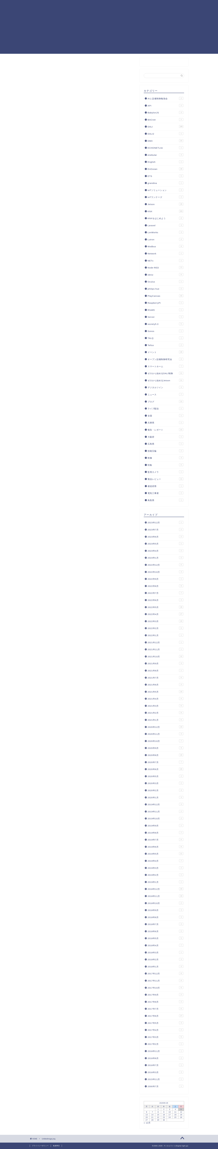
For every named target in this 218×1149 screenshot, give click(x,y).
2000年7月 (165, 1086)
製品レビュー (165, 478)
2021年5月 (165, 691)
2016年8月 (165, 1058)
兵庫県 (165, 422)
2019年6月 (165, 846)
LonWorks (165, 232)
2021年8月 (165, 670)
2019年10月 (165, 818)
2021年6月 (165, 684)
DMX (165, 140)
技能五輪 (165, 450)
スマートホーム (165, 366)
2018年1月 (165, 966)
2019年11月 (165, 811)
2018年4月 (165, 945)
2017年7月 (165, 1008)
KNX (134, 4)
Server (165, 316)
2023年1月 (165, 557)
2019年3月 (165, 867)
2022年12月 (165, 564)
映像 (165, 457)
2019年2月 (165, 874)
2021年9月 (165, 663)
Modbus (165, 246)
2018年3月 (165, 952)
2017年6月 (165, 1015)
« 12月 (147, 1123)
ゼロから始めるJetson (165, 380)
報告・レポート (165, 429)
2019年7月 (165, 839)
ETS (165, 176)
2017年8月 (165, 1001)
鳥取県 (165, 500)
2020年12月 (165, 726)
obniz (165, 274)
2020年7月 (165, 762)
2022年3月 (165, 621)
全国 (165, 415)
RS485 (165, 309)
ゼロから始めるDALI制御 (165, 373)
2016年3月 (165, 1072)
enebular (165, 154)
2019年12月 (165, 804)
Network (165, 253)
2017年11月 (165, 980)
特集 (165, 464)
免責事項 (56, 1145)
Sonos (165, 331)
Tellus (165, 345)
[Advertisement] (109, 34)
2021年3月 (165, 705)
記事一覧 (89, 4)
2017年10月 (165, 987)
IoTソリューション (165, 190)
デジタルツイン (165, 387)
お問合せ (84, 10)
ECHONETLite (165, 147)
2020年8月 (165, 755)
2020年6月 (165, 769)
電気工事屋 (165, 493)
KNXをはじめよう (165, 218)
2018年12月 (165, 888)
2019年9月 (165, 825)
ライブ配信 (165, 408)
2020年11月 (165, 733)
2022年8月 (165, 585)
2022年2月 (165, 628)
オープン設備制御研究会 (165, 359)
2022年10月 (165, 571)
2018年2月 (165, 959)
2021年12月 (165, 642)
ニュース (165, 394)
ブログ (165, 401)
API (165, 105)
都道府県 (165, 486)
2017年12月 (165, 973)
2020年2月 (165, 790)
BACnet (165, 119)
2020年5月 (165, 776)
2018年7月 (165, 924)
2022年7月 (165, 592)
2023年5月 (165, 543)
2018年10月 (165, 903)
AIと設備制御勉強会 (165, 98)
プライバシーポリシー (40, 1145)
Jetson (165, 204)
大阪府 (165, 436)
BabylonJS (165, 112)
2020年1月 (165, 797)
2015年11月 (165, 1079)
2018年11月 (165, 896)
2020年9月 (165, 747)
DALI (122, 4)
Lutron (165, 239)
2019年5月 (165, 853)
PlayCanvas (150, 4)
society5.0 (165, 323)
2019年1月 (165, 881)
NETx (165, 260)
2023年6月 (165, 536)
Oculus (165, 281)
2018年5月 (165, 938)
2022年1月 (165, 635)
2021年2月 (165, 712)
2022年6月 (165, 600)
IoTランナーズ (165, 197)
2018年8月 (165, 917)
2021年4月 (165, 698)
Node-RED (106, 4)
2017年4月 (165, 1029)
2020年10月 (165, 740)
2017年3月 (165, 1036)
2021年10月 (165, 656)
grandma (165, 182)
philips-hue (165, 288)
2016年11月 (165, 1051)
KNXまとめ (72, 4)
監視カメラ (165, 471)
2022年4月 (165, 614)
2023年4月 (165, 550)
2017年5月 (165, 1022)
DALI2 (165, 133)
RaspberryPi (165, 302)
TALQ (165, 338)
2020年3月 (165, 783)
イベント (165, 352)
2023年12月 (165, 522)
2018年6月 (165, 931)
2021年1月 (165, 719)
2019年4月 (165, 860)
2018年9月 (165, 910)
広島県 (165, 443)
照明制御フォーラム (174, 4)
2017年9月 (165, 994)
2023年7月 (165, 529)
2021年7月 (165, 677)
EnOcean (165, 168)
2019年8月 (165, 832)
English (165, 161)
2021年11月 (165, 649)
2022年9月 (165, 578)
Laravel (165, 225)
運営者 (70, 10)
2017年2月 (165, 1043)
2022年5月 (165, 607)
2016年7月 (165, 1065)
